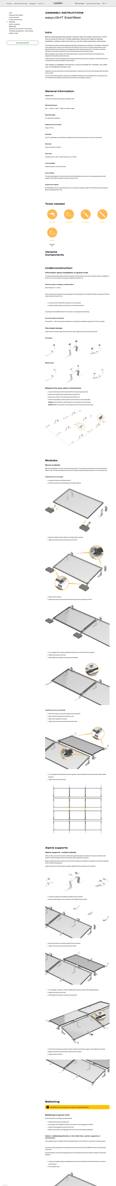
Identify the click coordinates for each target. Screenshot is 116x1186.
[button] (9, 3)
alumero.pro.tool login (93, 3)
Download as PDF (22, 43)
